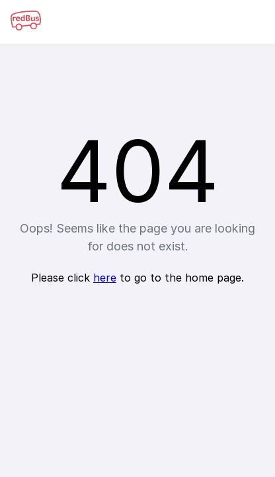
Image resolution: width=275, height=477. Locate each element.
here (104, 277)
